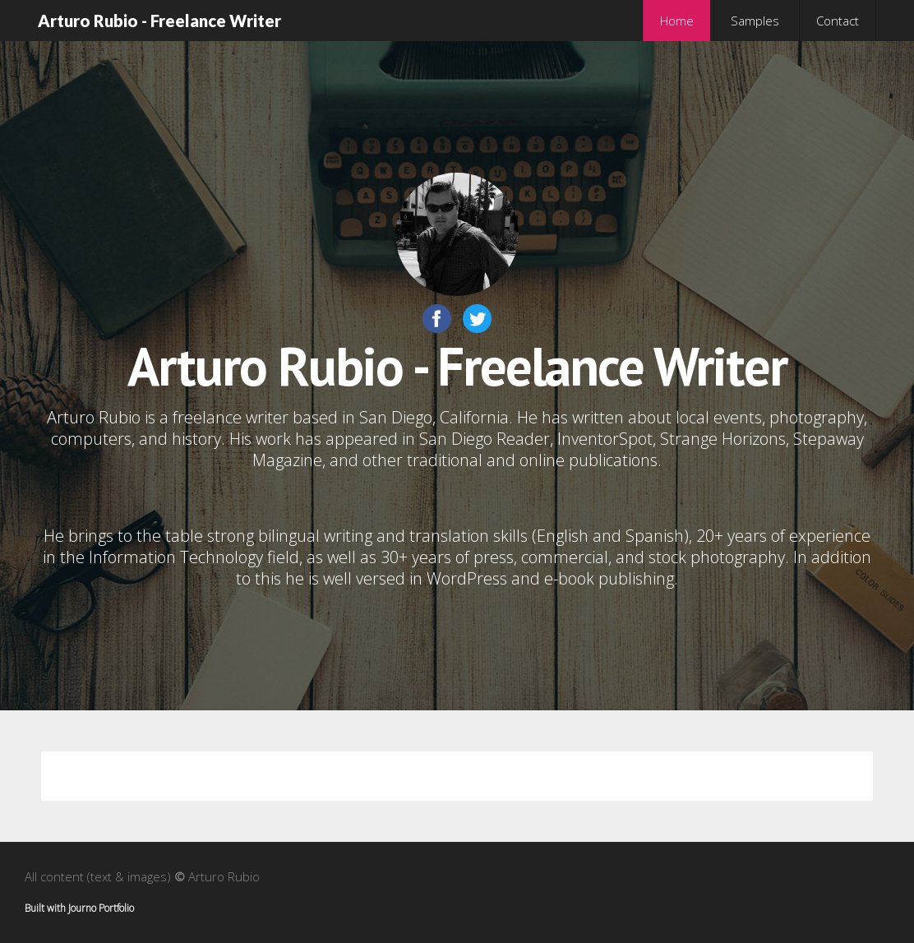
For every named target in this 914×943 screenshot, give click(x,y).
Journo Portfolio (101, 908)
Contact (837, 20)
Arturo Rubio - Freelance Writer (159, 20)
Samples (755, 20)
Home (677, 20)
